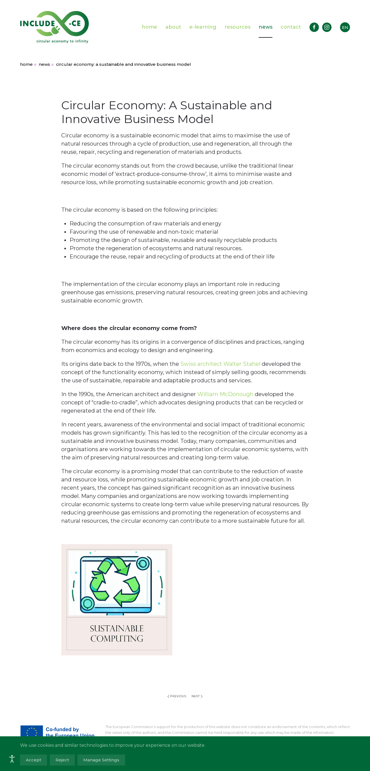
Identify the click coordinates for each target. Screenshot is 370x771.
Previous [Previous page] (176, 696)
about (173, 27)
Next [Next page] (197, 696)
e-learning (202, 27)
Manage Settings (101, 759)
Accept (33, 759)
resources (237, 27)
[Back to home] (54, 27)
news (265, 27)
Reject (62, 759)
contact (291, 27)
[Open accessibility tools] (12, 758)
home (149, 27)
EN (345, 27)
